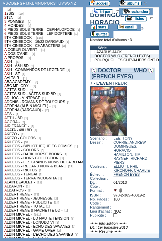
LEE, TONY (123, 138)
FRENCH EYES (126, 174)
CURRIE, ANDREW (129, 142)
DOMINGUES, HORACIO (125, 148)
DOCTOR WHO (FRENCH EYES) (119, 73)
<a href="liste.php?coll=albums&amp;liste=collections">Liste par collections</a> (43, 119)
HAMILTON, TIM (127, 154)
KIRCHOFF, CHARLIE (131, 170)
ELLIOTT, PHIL (125, 166)
